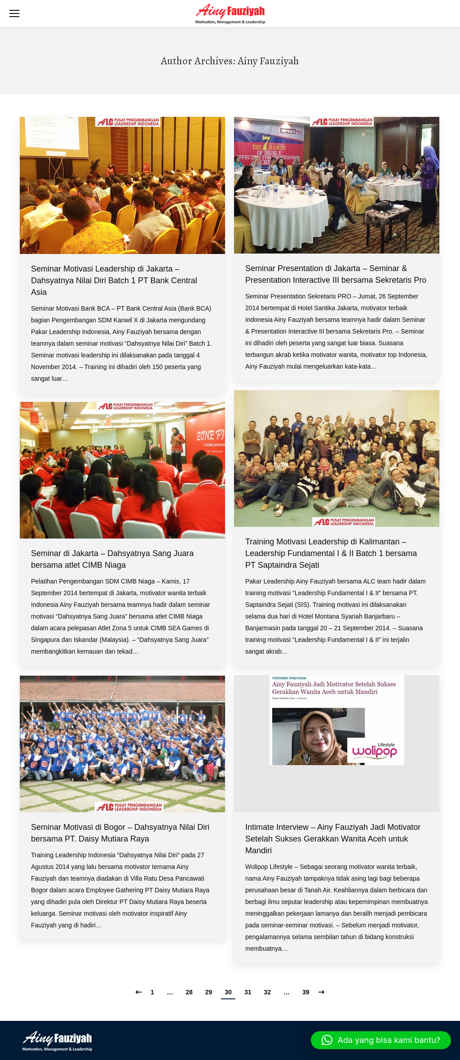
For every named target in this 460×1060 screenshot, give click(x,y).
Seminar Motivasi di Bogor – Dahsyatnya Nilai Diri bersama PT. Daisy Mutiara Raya (120, 833)
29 (208, 992)
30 (228, 992)
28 (189, 992)
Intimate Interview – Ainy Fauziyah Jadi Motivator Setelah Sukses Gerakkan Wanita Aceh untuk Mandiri (332, 839)
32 (267, 992)
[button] (381, 1040)
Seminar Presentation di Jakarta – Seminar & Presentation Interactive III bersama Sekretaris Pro (335, 274)
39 (306, 992)
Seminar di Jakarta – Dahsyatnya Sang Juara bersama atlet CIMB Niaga (112, 559)
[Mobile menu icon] (14, 13)
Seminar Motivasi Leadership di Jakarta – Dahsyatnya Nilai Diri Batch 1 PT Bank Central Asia (114, 280)
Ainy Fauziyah (268, 60)
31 (248, 992)
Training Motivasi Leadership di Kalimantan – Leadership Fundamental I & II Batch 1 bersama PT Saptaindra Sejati (331, 553)
